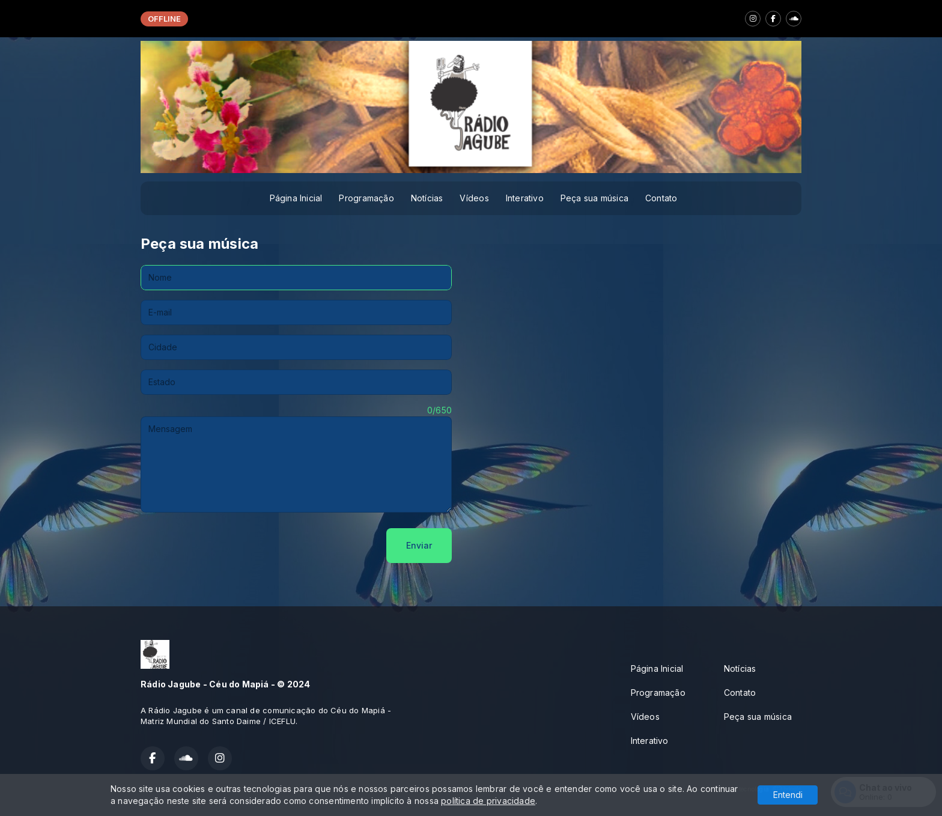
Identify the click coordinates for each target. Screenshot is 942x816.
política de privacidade (488, 801)
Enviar (419, 545)
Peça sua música (594, 198)
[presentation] (232, 545)
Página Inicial (296, 198)
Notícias (427, 198)
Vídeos (474, 198)
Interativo (525, 198)
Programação (366, 198)
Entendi (788, 795)
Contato (661, 198)
